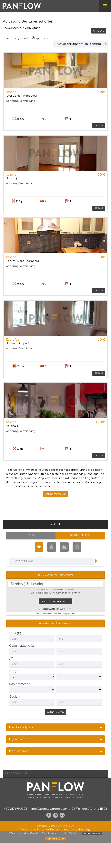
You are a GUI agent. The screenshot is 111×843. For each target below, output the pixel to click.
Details (99, 126)
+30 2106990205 (15, 808)
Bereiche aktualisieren (55, 601)
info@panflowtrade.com (49, 808)
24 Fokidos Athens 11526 (89, 808)
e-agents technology (75, 829)
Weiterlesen (92, 833)
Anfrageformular (55, 494)
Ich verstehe (55, 838)
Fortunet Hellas (48, 829)
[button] (98, 31)
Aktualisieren (55, 712)
